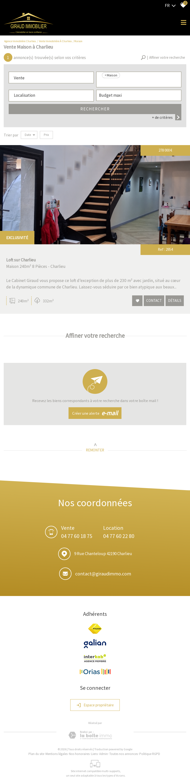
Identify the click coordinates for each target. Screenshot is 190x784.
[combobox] (51, 77)
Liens (94, 754)
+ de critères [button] (166, 117)
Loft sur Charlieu (21, 260)
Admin (103, 754)
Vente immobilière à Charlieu (55, 41)
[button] (163, 58)
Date (30, 135)
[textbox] (138, 82)
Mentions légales (57, 754)
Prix (46, 135)
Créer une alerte (95, 413)
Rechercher (95, 109)
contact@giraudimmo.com (103, 573)
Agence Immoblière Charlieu (20, 41)
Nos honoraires (79, 754)
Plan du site (36, 754)
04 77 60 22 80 (118, 536)
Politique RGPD (149, 754)
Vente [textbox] (19, 78)
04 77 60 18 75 (76, 536)
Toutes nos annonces (123, 754)
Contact (154, 300)
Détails (174, 300)
